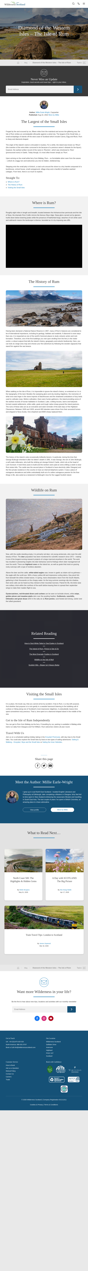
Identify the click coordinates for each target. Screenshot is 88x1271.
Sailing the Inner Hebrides (52, 742)
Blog (25, 63)
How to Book (10, 1065)
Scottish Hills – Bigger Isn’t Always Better (44, 665)
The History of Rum (15, 185)
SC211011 (63, 1100)
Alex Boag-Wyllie (65, 890)
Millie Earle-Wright (43, 112)
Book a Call (10, 1047)
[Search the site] (73, 4)
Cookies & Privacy (36, 1105)
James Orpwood (45, 943)
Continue (78, 89)
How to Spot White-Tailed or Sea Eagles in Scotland (44, 643)
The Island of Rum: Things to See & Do (44, 649)
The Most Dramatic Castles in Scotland (44, 654)
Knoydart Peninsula (52, 737)
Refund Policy (11, 1071)
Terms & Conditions (51, 1105)
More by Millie (54, 115)
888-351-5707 (22, 1044)
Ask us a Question (12, 1068)
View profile (34, 810)
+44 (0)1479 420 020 (16, 1042)
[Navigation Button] (84, 4)
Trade (8, 1079)
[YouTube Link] (51, 1018)
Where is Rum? (13, 182)
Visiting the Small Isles (16, 188)
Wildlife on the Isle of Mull (44, 660)
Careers (8, 1077)
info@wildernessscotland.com (25, 1047)
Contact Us (10, 1074)
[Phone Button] (78, 4)
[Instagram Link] (44, 1018)
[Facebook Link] (37, 1018)
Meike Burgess (25, 890)
